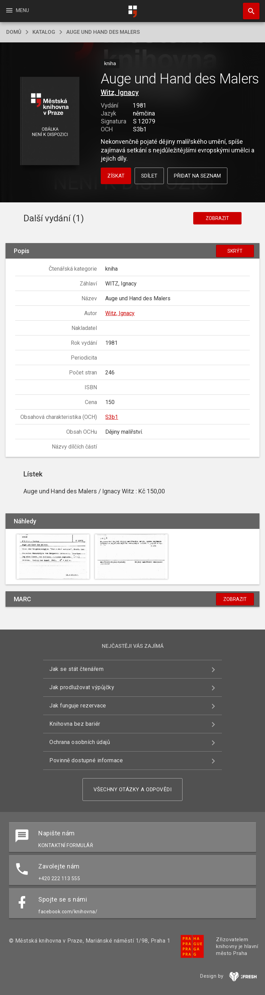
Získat (116, 176)
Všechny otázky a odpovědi (133, 789)
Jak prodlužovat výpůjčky (81, 687)
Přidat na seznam (197, 176)
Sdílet (149, 176)
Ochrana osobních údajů (79, 742)
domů (13, 32)
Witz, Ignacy (120, 92)
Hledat (248, 7)
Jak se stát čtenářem (76, 669)
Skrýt (235, 251)
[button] (49, 121)
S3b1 (111, 417)
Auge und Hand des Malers (103, 32)
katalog (43, 32)
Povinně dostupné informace (86, 760)
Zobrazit (217, 218)
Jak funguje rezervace (77, 705)
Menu (17, 10)
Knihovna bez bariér (74, 724)
